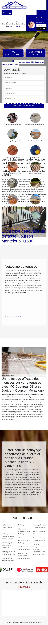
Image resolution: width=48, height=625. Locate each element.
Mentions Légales (35, 622)
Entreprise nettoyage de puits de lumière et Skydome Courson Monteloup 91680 (39, 549)
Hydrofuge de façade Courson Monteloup (7, 527)
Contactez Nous (35, 53)
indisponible (10, 24)
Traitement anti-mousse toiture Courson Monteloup (24, 556)
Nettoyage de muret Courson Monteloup (8, 553)
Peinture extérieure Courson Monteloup (39, 533)
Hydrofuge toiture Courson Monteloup (24, 548)
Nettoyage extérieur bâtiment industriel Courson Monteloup (8, 536)
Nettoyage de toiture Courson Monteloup (39, 526)
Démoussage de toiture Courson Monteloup (7, 545)
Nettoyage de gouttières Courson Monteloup (24, 531)
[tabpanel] (24, 280)
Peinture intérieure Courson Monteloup (39, 539)
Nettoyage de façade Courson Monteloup (23, 540)
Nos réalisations (13, 53)
